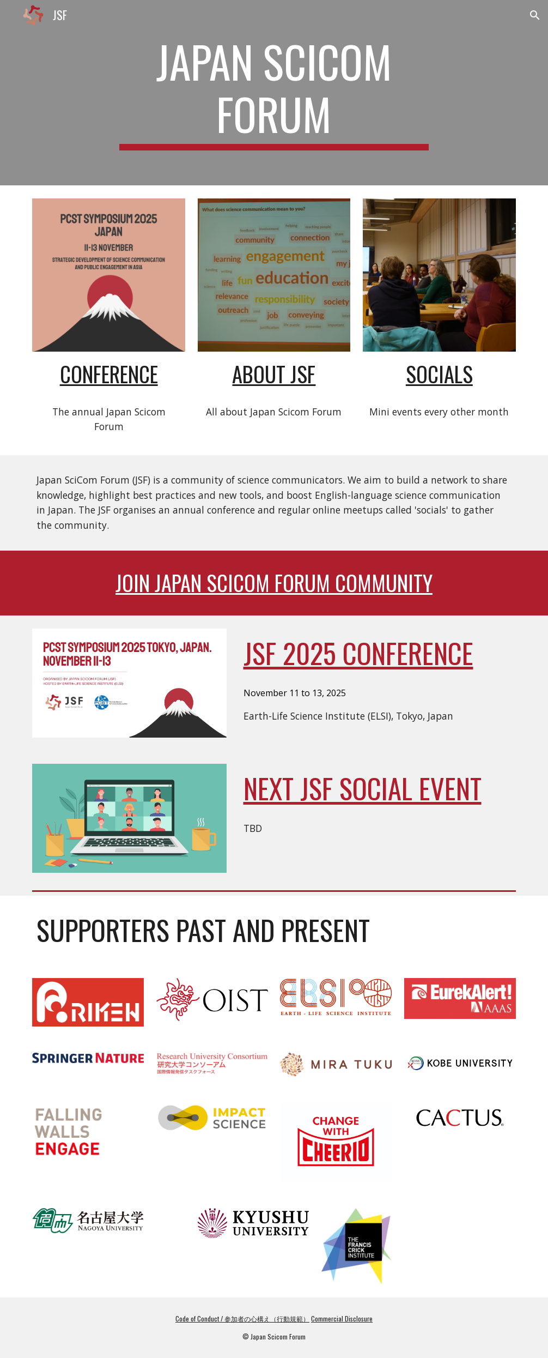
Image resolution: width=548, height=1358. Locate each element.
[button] (535, 15)
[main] (274, 93)
